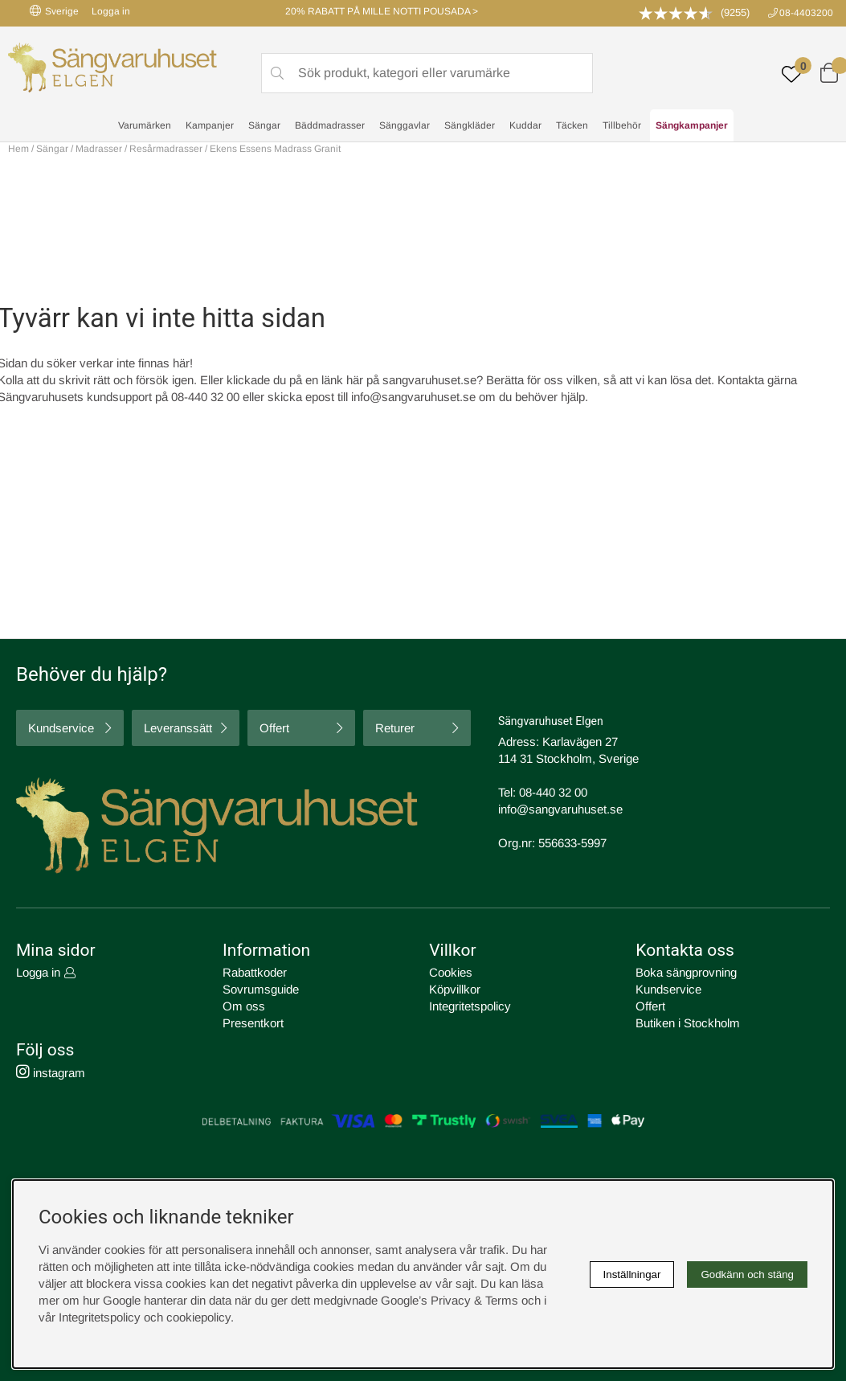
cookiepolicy (198, 1317)
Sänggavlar (404, 125)
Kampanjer (210, 125)
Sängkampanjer (692, 125)
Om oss (244, 1006)
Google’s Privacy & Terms (449, 1300)
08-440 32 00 (553, 792)
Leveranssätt (178, 728)
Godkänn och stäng (747, 1274)
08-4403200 (806, 12)
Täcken (572, 125)
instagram (50, 1073)
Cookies (450, 972)
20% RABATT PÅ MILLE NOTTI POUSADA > (381, 11)
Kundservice (61, 728)
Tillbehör (622, 125)
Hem (18, 148)
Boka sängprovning (686, 972)
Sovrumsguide (261, 989)
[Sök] (427, 73)
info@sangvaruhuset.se (413, 397)
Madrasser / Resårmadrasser (139, 148)
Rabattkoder (255, 972)
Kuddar (525, 125)
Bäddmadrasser (330, 125)
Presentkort (253, 1023)
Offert (274, 728)
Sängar (264, 125)
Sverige (54, 11)
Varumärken (144, 125)
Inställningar (632, 1274)
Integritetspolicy (470, 1006)
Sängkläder (469, 125)
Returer (395, 728)
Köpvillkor (454, 989)
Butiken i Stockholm (688, 1023)
